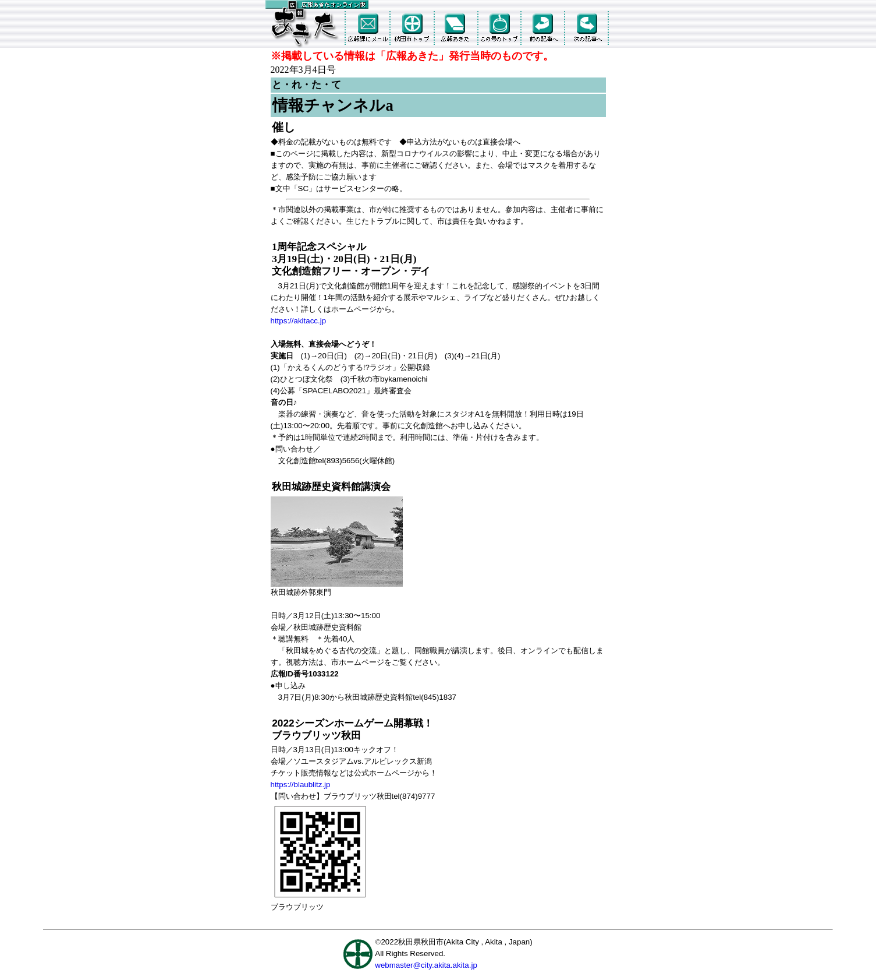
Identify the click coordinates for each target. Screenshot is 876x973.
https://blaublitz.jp (301, 784)
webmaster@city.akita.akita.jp (426, 965)
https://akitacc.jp (299, 320)
